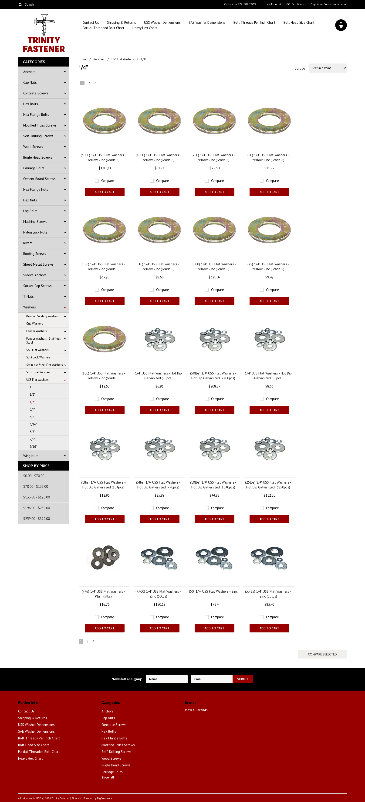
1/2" (32, 395)
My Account (274, 4)
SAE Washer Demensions (207, 22)
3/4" (32, 409)
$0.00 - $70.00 (33, 476)
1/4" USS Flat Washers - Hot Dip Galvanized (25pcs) (158, 375)
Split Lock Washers (38, 357)
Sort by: (300, 68)
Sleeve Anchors (35, 275)
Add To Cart (105, 192)
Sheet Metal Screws (38, 264)
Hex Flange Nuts (35, 189)
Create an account (335, 4)
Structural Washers (38, 372)
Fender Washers (36, 331)
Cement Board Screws (39, 179)
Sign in (315, 4)
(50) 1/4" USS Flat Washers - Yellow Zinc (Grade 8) (268, 157)
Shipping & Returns (121, 22)
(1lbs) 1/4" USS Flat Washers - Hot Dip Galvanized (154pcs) (103, 484)
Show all (107, 777)
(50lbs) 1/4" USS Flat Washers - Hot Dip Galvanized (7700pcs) (213, 375)
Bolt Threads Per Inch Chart (254, 22)
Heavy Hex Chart (144, 28)
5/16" (33, 424)
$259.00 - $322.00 (36, 518)
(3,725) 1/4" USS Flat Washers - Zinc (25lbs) (268, 593)
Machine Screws (35, 221)
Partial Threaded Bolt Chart (103, 28)
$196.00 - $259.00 (36, 508)
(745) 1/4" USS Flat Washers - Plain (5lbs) (103, 593)
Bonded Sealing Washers (42, 316)
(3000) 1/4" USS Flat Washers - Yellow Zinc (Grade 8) (103, 157)
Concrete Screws (35, 93)
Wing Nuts (30, 456)
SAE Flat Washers (37, 350)
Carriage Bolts (33, 168)
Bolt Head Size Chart (299, 22)
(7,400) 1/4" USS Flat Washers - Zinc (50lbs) (158, 593)
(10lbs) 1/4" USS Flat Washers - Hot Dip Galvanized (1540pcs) (213, 484)
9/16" (33, 447)
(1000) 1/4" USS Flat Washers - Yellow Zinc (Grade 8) (158, 157)
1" (31, 387)
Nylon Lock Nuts (35, 232)
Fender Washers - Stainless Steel (43, 340)
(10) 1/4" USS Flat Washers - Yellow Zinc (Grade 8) (158, 266)
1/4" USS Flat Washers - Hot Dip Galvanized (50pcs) (268, 375)
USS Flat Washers (37, 380)
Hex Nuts (30, 200)
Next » (95, 83)
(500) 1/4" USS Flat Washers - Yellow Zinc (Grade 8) (103, 266)
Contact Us (91, 22)
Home (83, 59)
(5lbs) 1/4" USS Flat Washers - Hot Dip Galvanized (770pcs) (158, 484)
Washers (29, 307)
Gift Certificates (296, 4)
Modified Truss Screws (40, 125)
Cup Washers (34, 324)
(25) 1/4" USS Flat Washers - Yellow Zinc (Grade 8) (268, 266)
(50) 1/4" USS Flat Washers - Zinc (213, 591)
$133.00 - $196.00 (36, 497)
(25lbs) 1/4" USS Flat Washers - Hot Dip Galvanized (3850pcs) (268, 484)
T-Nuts (28, 296)
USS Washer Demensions (162, 22)
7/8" (32, 439)
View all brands (196, 710)
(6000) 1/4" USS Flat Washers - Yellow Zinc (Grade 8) (213, 266)
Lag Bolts (30, 211)
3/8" (32, 417)
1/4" (32, 402)
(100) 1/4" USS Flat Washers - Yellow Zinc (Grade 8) (103, 375)
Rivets (28, 243)
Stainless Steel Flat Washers (44, 365)
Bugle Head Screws (37, 157)
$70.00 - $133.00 (35, 486)
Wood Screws (33, 146)
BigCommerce (104, 798)
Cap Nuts (30, 82)
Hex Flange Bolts (36, 114)
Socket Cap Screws (37, 286)
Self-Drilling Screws (38, 136)
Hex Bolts (30, 104)
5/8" (32, 432)
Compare (107, 180)
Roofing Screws (34, 253)
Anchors (29, 72)
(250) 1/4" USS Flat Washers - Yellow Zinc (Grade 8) (213, 157)
